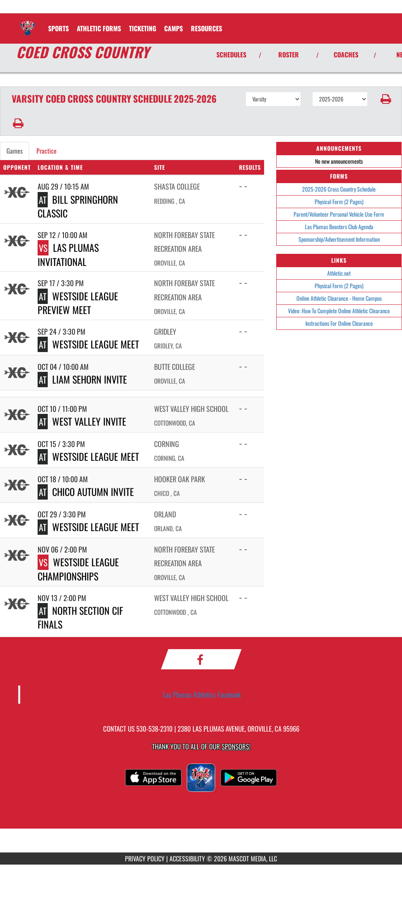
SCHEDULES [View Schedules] (231, 55)
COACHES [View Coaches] (346, 55)
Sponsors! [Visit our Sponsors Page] (236, 746)
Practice (46, 151)
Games (14, 151)
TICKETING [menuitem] (142, 28)
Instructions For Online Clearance (339, 323)
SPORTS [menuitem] (58, 28)
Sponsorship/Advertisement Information (339, 239)
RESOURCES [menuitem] (206, 28)
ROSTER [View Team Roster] (288, 55)
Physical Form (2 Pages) (339, 201)
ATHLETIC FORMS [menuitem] (99, 28)
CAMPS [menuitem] (173, 28)
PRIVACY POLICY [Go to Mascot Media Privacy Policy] (145, 858)
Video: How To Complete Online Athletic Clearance (339, 310)
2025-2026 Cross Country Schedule (339, 189)
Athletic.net (339, 273)
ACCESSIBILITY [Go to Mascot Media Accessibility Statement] (187, 858)
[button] (385, 99)
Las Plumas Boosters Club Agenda (339, 226)
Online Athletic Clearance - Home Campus (339, 298)
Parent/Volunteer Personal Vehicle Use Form (339, 214)
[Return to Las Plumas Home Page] (27, 23)
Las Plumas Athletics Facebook (202, 694)
